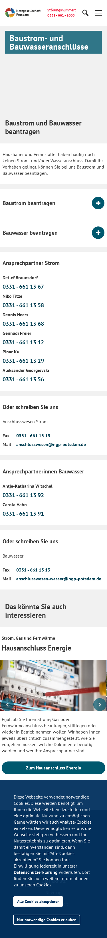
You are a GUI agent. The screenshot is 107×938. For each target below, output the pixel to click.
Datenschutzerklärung (36, 872)
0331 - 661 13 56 (23, 379)
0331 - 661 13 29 (23, 360)
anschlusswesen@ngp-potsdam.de (51, 444)
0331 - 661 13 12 (23, 342)
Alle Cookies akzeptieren (38, 901)
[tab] (53, 203)
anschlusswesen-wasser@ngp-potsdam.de (58, 579)
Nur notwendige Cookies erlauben (46, 919)
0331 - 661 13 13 (33, 435)
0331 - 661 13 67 (23, 286)
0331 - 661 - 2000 (60, 15)
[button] (98, 12)
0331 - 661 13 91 (23, 513)
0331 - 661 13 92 (23, 495)
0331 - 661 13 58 (23, 305)
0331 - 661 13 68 (23, 323)
